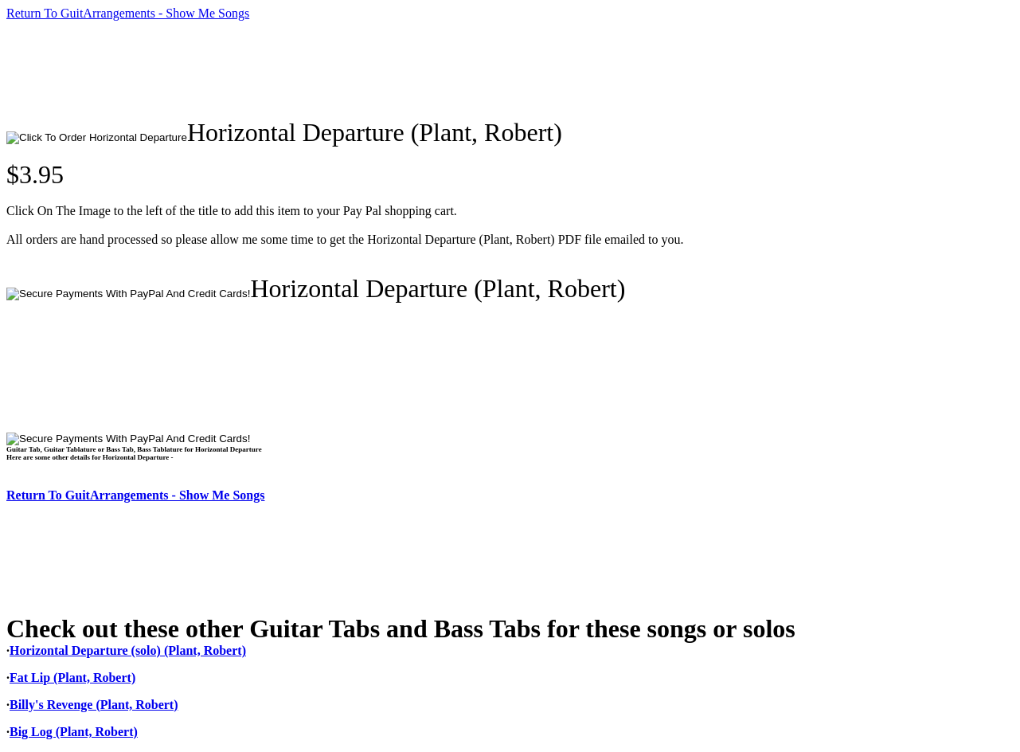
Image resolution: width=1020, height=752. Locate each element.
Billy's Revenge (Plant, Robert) (94, 704)
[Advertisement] (296, 69)
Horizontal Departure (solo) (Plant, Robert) (128, 650)
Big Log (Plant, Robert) (74, 731)
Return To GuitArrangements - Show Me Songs (127, 13)
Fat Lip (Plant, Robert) (72, 677)
